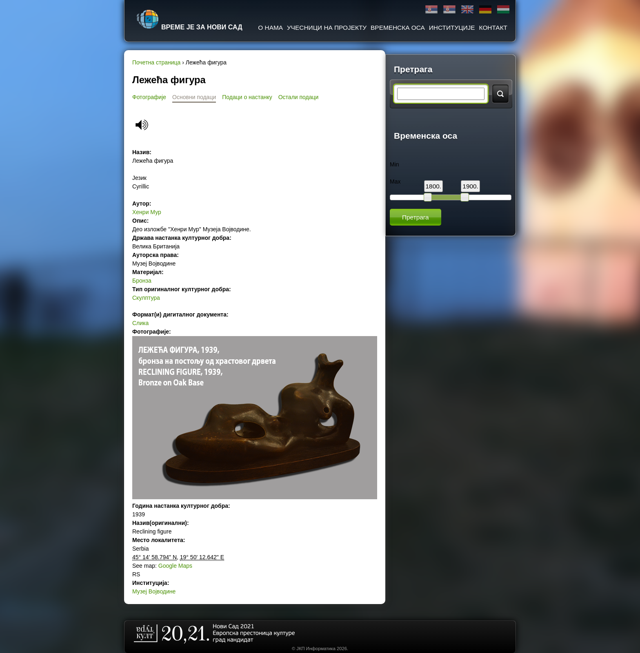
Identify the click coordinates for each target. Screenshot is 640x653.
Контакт (493, 27)
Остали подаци (298, 97)
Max (395, 181)
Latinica (449, 9)
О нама (270, 27)
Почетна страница (156, 62)
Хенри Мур (146, 212)
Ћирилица (431, 9)
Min (394, 164)
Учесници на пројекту (327, 27)
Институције (452, 27)
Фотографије (149, 97)
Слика (140, 323)
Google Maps (175, 565)
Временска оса (398, 27)
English (467, 9)
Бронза (141, 280)
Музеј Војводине (154, 591)
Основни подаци (194, 97)
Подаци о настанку (247, 97)
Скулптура (146, 297)
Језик (139, 178)
